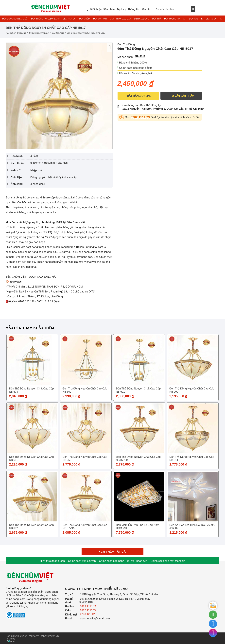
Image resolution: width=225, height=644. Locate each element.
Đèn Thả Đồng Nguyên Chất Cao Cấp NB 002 (31, 527)
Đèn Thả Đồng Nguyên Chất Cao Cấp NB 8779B (138, 458)
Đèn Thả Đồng (58, 33)
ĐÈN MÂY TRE (196, 19)
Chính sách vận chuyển (82, 561)
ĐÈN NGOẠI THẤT (214, 19)
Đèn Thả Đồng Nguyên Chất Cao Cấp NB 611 (31, 458)
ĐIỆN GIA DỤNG (141, 19)
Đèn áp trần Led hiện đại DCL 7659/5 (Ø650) (192, 527)
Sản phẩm (21, 33)
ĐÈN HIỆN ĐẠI (69, 19)
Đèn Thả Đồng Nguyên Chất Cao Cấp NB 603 (31, 390)
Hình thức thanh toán (52, 561)
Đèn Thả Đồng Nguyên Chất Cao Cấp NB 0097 (191, 390)
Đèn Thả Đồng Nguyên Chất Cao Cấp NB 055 (85, 458)
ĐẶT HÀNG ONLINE (138, 95)
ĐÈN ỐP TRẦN (100, 19)
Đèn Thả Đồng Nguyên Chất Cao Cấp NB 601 (138, 390)
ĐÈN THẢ (156, 19)
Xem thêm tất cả (112, 551)
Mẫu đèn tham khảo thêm (30, 328)
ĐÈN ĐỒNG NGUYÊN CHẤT (15, 19)
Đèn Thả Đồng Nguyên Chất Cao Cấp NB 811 (191, 458)
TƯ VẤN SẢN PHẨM (181, 95)
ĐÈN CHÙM (84, 19)
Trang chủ (10, 33)
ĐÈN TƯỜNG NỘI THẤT (175, 19)
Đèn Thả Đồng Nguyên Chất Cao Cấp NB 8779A (85, 527)
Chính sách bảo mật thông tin (168, 561)
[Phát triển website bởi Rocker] (12, 636)
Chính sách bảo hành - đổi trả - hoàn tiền (123, 561)
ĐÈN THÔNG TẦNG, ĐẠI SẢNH (45, 19)
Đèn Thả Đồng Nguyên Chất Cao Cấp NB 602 (85, 390)
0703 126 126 (88, 614)
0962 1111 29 (141, 117)
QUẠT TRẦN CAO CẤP (120, 19)
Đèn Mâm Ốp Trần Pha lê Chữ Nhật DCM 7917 (137, 527)
